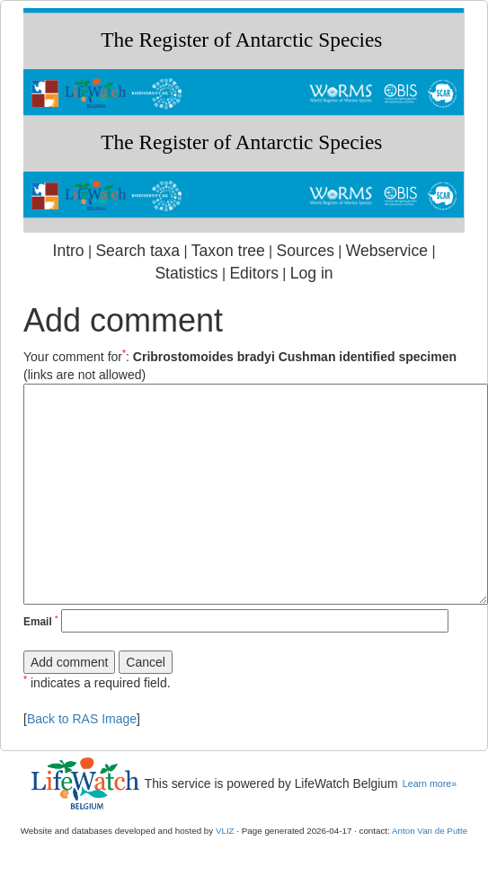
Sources (305, 251)
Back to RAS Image (82, 719)
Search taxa (137, 251)
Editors (254, 273)
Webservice (387, 251)
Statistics (186, 273)
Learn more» (430, 783)
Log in (311, 273)
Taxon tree (228, 251)
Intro (68, 251)
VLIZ (225, 831)
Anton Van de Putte (429, 831)
